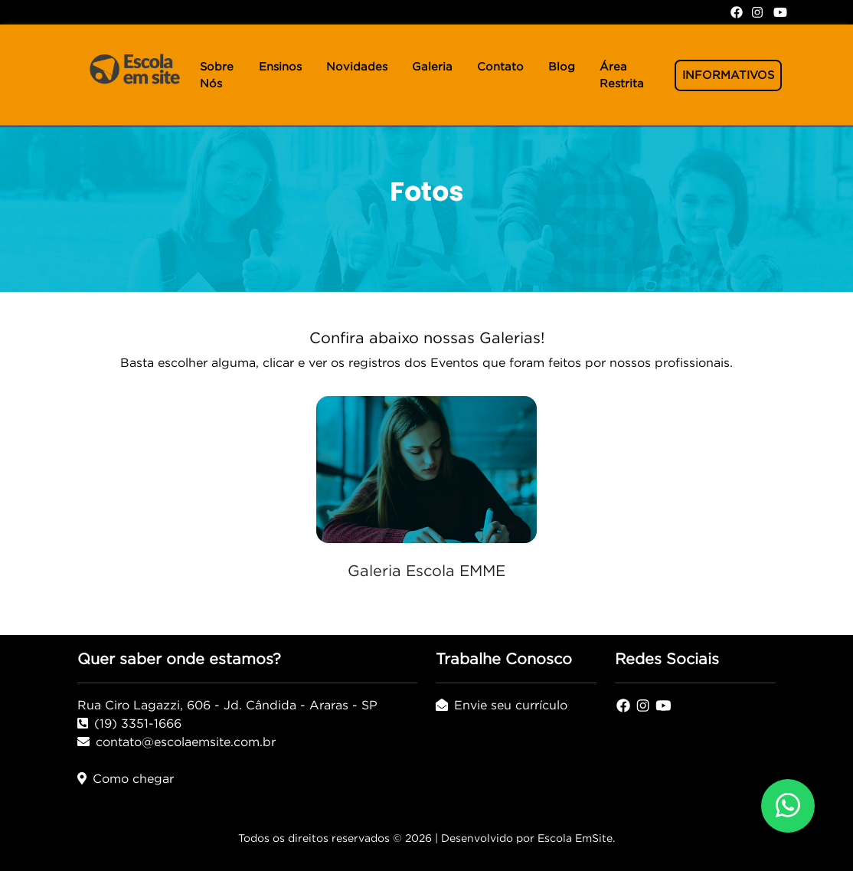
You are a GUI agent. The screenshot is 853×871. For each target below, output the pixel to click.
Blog (561, 67)
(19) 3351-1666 (129, 723)
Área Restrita (622, 75)
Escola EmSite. (576, 838)
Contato (500, 67)
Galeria (432, 67)
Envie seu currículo (501, 705)
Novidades (356, 67)
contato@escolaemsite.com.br (176, 741)
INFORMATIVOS (728, 75)
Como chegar (125, 778)
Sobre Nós (217, 75)
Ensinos (280, 67)
